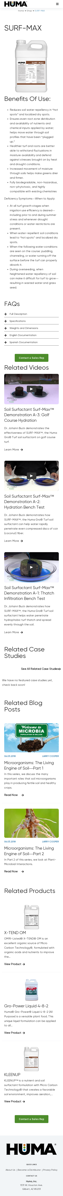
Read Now (11, 795)
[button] (31, 314)
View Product (12, 964)
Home (21, 11)
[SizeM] (15, 2)
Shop (29, 11)
